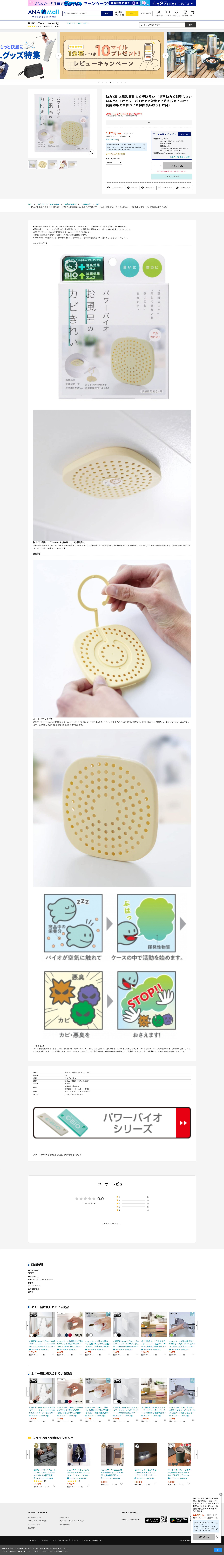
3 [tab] (106, 82)
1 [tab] (98, 82)
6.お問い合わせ (65, 1524)
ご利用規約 (44, 1540)
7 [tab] (121, 82)
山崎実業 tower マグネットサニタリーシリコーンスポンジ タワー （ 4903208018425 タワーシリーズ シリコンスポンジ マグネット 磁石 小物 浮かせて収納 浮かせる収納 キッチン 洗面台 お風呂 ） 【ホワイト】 (126, 1344)
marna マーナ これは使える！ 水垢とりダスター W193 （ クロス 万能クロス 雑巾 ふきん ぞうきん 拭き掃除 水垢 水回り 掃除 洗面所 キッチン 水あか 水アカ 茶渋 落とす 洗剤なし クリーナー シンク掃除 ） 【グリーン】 (182, 1344)
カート (192, 15)
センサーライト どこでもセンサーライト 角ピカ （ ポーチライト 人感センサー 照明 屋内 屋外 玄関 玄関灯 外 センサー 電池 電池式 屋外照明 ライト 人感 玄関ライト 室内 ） (145, 1473)
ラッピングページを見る (74, 1094)
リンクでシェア (185, 188)
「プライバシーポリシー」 (43, 1551)
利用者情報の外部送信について (93, 1540)
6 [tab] (118, 82)
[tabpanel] (112, 55)
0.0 (100, 1198)
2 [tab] (102, 82)
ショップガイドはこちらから (77, 23)
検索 (107, 13)
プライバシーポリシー (60, 1540)
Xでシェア (134, 188)
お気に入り (176, 15)
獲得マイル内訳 (111, 140)
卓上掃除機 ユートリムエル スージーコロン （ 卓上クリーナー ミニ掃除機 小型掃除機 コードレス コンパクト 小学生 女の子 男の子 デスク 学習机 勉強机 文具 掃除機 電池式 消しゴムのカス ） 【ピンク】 (153, 1344)
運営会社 (33, 1540)
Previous (59, 56)
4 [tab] (110, 82)
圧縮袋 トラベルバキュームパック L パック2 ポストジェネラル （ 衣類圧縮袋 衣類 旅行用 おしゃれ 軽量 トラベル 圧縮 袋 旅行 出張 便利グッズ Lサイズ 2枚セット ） (45, 1473)
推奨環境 (75, 1540)
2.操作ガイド (64, 1517)
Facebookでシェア (117, 188)
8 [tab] (125, 82)
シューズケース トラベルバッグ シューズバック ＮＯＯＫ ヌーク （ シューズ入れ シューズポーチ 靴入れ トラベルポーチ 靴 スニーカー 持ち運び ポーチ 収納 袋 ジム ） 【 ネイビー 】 (78, 1473)
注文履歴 (185, 15)
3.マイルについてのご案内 (37, 1521)
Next (165, 56)
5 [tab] (114, 82)
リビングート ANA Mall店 (45, 23)
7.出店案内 (31, 1528)
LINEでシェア (149, 188)
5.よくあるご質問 (34, 1524)
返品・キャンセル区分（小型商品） (78, 1091)
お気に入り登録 (173, 176)
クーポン (168, 15)
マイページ (159, 15)
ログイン (131, 13)
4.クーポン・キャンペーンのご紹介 (72, 1521)
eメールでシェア (166, 188)
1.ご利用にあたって (34, 1517)
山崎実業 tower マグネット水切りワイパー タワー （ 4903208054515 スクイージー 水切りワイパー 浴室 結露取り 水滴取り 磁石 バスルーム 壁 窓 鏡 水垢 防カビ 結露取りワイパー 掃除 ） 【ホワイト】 (42, 1344)
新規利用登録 (146, 13)
